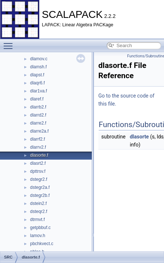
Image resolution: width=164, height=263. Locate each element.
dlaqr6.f (37, 82)
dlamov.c (38, 58)
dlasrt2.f (38, 163)
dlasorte (139, 137)
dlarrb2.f (38, 107)
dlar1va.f (38, 91)
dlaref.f (37, 99)
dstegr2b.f (40, 195)
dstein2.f (38, 203)
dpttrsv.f (37, 171)
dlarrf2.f (37, 139)
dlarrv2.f (38, 147)
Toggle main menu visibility (10, 42)
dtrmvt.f (37, 219)
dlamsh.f (38, 66)
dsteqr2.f (38, 211)
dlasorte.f (39, 155)
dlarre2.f (38, 123)
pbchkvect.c (41, 243)
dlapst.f (37, 74)
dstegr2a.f (40, 187)
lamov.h (37, 235)
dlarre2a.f (39, 131)
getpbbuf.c (40, 227)
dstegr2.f (38, 179)
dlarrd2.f (38, 115)
